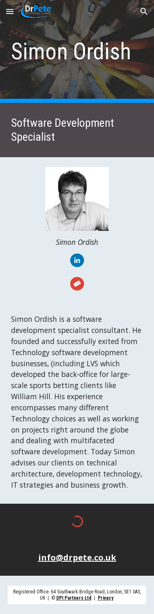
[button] (10, 11)
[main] (77, 51)
